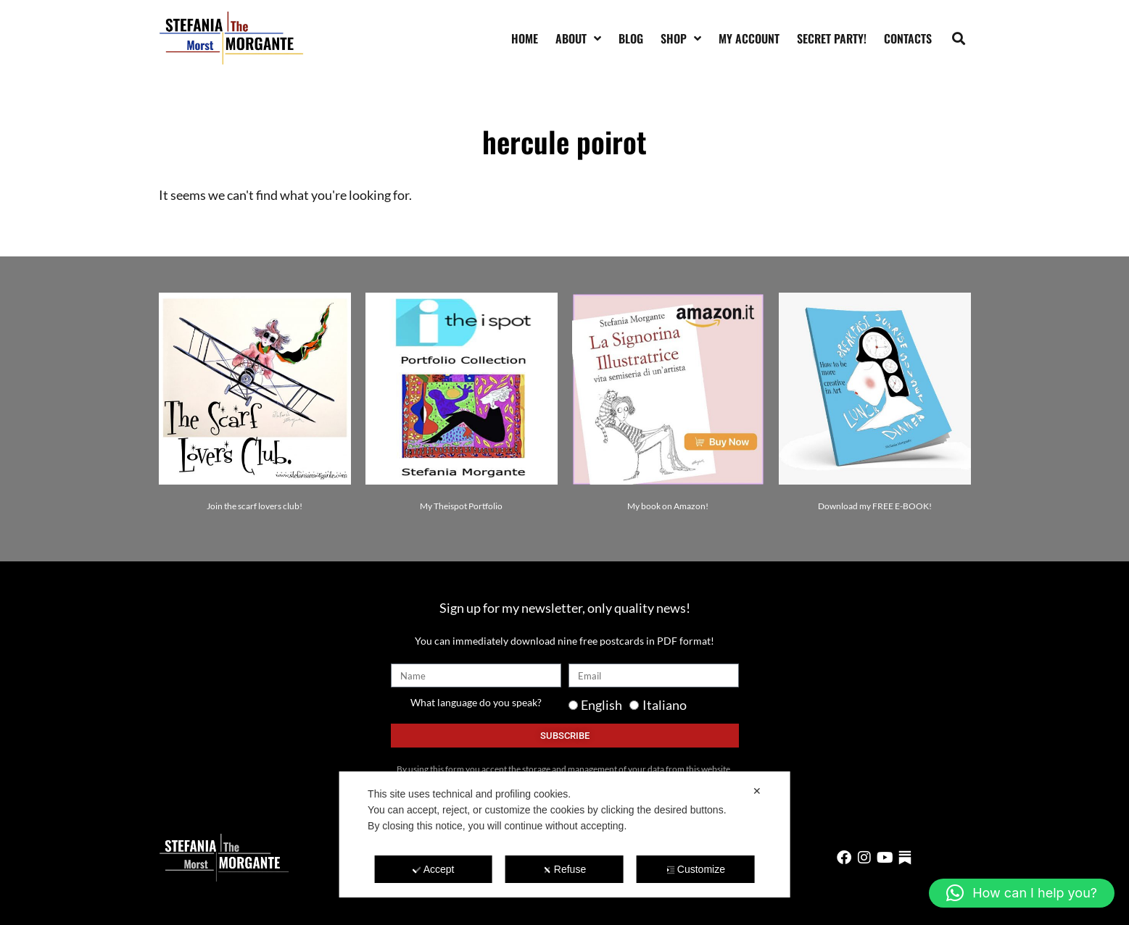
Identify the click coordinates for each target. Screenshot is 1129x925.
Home (524, 38)
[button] (958, 38)
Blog (631, 38)
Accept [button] (434, 869)
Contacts (908, 38)
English (601, 705)
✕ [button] (757, 791)
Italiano (664, 705)
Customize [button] (695, 869)
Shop (681, 38)
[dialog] (564, 834)
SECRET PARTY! (832, 38)
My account (749, 38)
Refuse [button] (564, 869)
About (578, 38)
